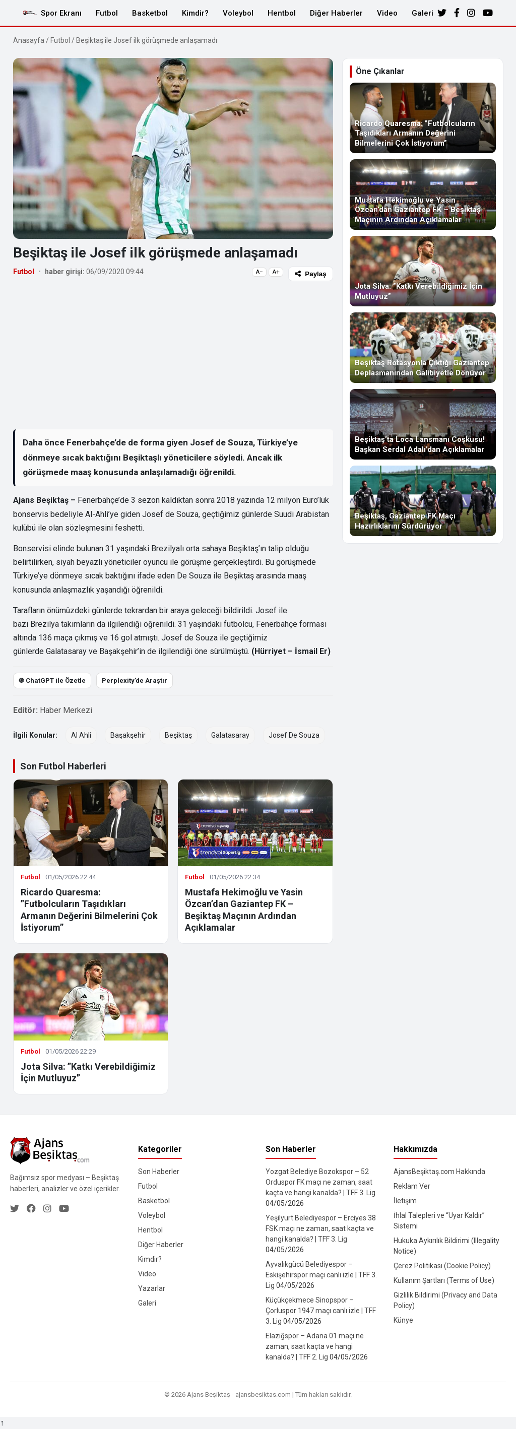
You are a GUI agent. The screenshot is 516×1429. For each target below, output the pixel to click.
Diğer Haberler (336, 13)
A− (259, 272)
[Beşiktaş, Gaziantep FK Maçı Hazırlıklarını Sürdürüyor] (423, 501)
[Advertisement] (173, 354)
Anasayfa (28, 40)
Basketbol (150, 13)
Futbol (107, 13)
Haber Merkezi (66, 710)
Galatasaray (230, 735)
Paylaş (310, 274)
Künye (403, 1320)
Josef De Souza (294, 735)
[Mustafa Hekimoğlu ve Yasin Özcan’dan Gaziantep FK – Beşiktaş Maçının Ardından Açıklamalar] (423, 194)
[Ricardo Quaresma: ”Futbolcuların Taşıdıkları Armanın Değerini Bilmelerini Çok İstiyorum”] (423, 118)
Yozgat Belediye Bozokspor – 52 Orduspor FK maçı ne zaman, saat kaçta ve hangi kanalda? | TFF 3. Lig (320, 1182)
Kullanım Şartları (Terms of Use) (444, 1280)
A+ (276, 272)
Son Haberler (158, 1171)
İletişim (405, 1201)
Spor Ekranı (61, 13)
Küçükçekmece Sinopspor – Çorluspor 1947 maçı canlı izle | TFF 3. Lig (321, 1310)
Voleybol (238, 13)
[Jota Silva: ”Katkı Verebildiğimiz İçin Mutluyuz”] (423, 271)
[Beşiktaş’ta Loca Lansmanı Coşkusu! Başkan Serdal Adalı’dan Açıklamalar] (423, 424)
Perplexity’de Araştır (134, 680)
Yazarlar (151, 1288)
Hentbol (282, 13)
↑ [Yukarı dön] (2, 1422)
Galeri (422, 13)
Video (387, 13)
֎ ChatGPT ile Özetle (52, 680)
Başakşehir (128, 735)
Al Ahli (81, 735)
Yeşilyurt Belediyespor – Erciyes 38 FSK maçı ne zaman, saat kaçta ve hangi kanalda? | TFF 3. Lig (321, 1228)
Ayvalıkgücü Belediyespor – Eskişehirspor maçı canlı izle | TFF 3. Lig (321, 1274)
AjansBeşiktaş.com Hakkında (439, 1171)
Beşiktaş (178, 735)
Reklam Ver (412, 1186)
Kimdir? (195, 13)
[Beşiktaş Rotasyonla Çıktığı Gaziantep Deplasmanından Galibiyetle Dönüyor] (423, 347)
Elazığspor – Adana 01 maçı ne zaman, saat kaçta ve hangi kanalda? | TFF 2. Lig (315, 1346)
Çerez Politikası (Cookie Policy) (442, 1266)
